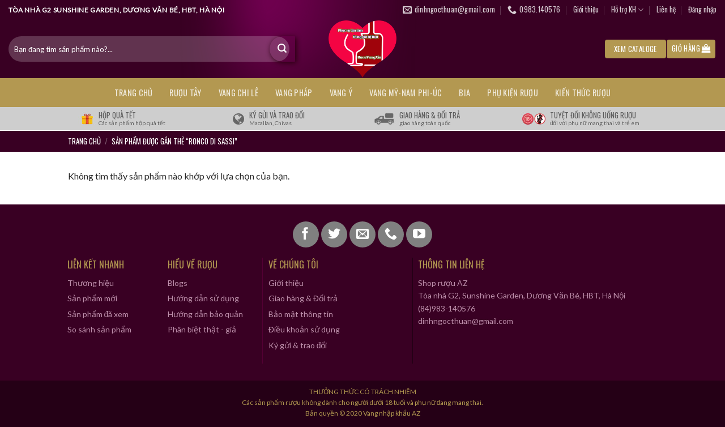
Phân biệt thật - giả (202, 329)
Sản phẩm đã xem (98, 314)
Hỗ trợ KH (627, 9)
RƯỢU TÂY (185, 93)
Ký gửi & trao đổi (297, 345)
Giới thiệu (586, 9)
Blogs (177, 283)
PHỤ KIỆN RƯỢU (512, 93)
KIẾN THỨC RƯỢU (583, 93)
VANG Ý (341, 93)
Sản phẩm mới (92, 298)
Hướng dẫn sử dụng (203, 298)
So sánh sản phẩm (99, 329)
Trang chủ (133, 93)
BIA (464, 93)
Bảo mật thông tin (300, 314)
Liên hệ (666, 9)
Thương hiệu (90, 283)
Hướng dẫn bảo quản (205, 314)
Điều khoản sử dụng (304, 329)
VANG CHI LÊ (238, 93)
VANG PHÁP (294, 93)
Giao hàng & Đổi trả (303, 298)
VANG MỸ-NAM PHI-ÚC (405, 93)
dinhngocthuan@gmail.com (465, 321)
